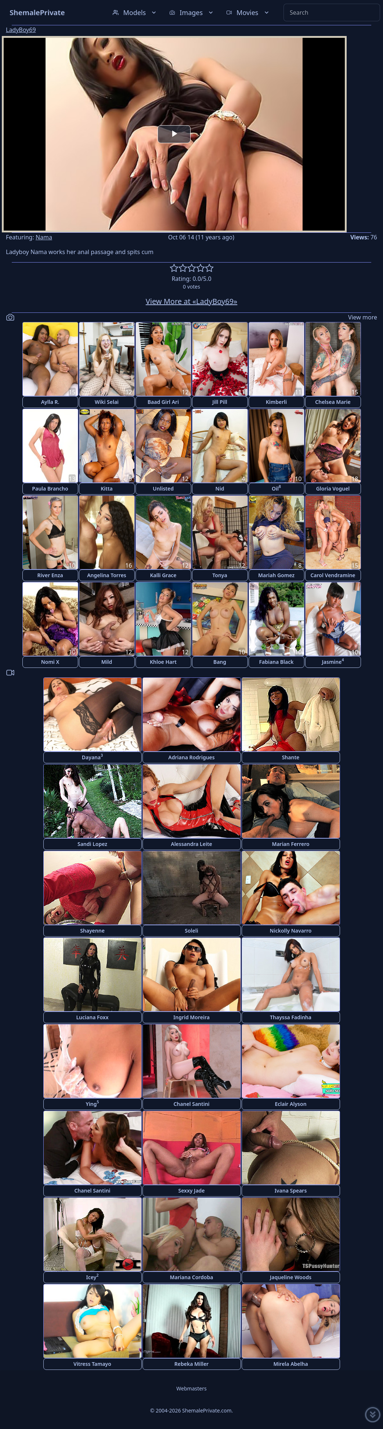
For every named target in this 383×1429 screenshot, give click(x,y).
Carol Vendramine (332, 575)
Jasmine (333, 661)
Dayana (92, 756)
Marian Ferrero (290, 843)
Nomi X (50, 661)
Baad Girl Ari (163, 401)
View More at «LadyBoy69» (192, 301)
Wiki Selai (107, 401)
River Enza (50, 575)
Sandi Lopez (92, 843)
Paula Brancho (50, 488)
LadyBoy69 (21, 30)
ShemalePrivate (37, 12)
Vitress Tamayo (92, 1363)
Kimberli (276, 401)
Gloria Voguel (333, 488)
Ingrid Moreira (191, 1017)
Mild (106, 661)
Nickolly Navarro (291, 930)
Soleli (191, 930)
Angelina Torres (106, 575)
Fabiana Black (276, 661)
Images (191, 12)
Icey (92, 1276)
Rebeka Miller (191, 1363)
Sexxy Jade (191, 1190)
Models (135, 12)
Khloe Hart (163, 661)
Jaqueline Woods (290, 1277)
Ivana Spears (291, 1190)
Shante (291, 757)
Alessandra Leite (191, 843)
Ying (92, 1103)
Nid (220, 488)
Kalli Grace (163, 575)
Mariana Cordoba (191, 1277)
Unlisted (163, 488)
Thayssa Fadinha (290, 1017)
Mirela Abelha (290, 1363)
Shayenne (92, 930)
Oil (276, 488)
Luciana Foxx (92, 1017)
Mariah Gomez (276, 575)
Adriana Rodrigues (191, 757)
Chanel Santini (191, 1103)
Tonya (219, 575)
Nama (44, 237)
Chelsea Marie (332, 401)
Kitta (107, 488)
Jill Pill (219, 401)
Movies (248, 12)
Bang (219, 661)
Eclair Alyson (290, 1103)
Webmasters (191, 1388)
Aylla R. (50, 401)
